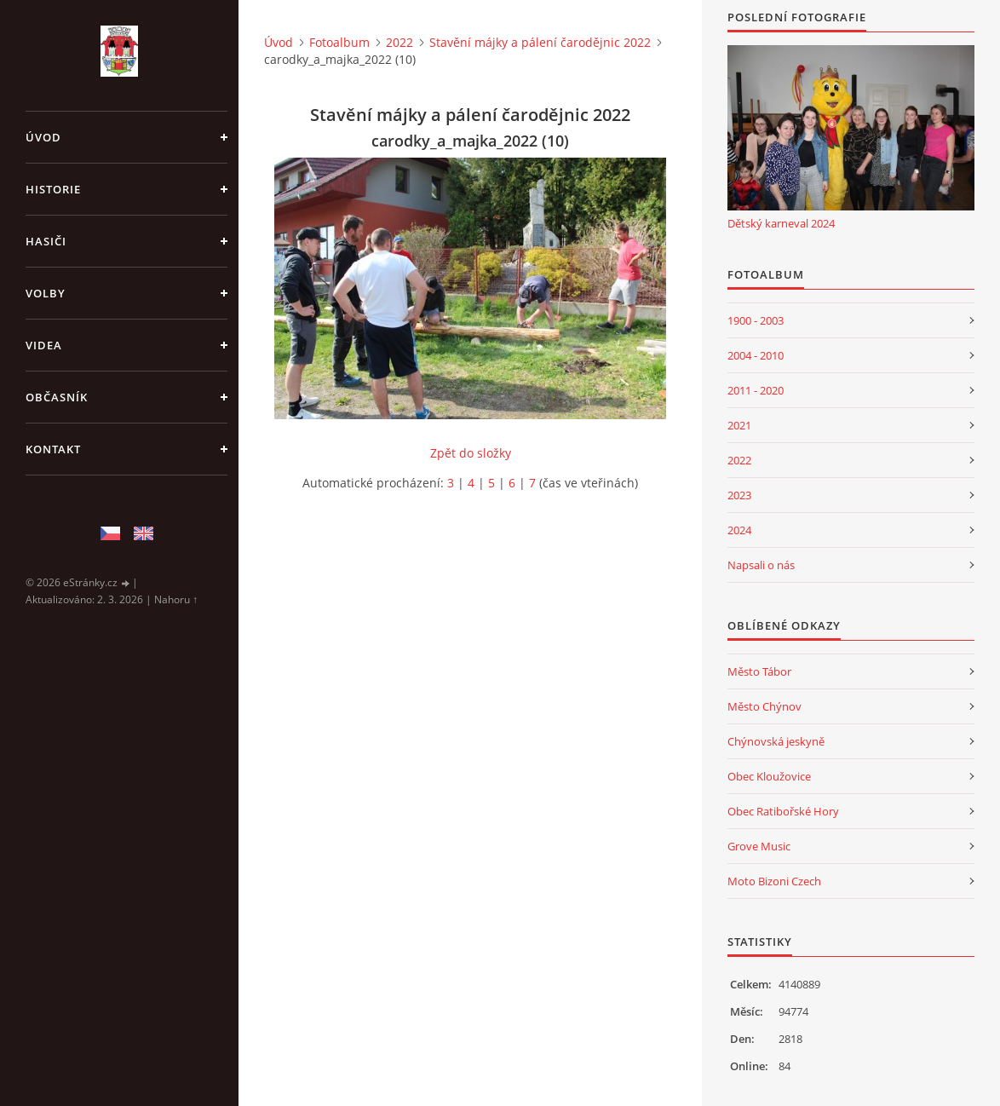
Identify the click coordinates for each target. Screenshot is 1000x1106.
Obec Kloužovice (769, 776)
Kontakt (53, 449)
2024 (739, 530)
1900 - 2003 (755, 320)
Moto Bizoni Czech (774, 881)
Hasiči (46, 241)
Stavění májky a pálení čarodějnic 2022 (540, 42)
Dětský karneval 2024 (781, 223)
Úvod (43, 137)
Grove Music (758, 846)
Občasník (57, 397)
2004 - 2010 (755, 355)
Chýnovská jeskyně (776, 741)
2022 (399, 42)
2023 (739, 495)
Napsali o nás (761, 565)
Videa (44, 345)
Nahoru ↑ (176, 599)
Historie (53, 189)
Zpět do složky (470, 453)
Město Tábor (759, 671)
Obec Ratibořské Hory (783, 811)
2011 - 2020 (755, 390)
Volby (46, 293)
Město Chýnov (764, 706)
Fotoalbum (339, 42)
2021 (739, 425)
